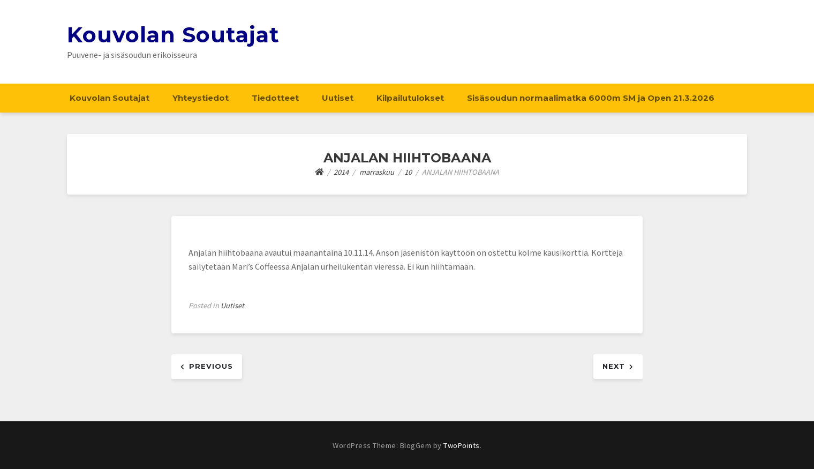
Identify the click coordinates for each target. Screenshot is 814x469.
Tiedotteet (275, 98)
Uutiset (337, 98)
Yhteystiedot (200, 98)
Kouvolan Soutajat (173, 34)
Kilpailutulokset (410, 98)
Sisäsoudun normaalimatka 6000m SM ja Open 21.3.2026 (590, 98)
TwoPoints (461, 445)
